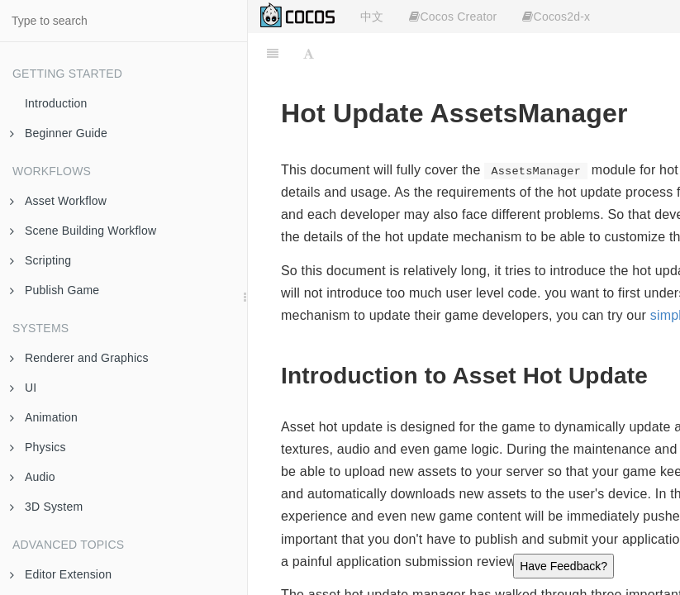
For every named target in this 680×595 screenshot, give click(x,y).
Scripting (40, 260)
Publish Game (54, 290)
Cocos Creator (453, 16)
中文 (371, 16)
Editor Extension (61, 574)
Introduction (56, 103)
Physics (38, 447)
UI (23, 387)
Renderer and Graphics (79, 357)
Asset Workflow (58, 200)
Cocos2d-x (556, 16)
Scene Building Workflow (83, 230)
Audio (32, 476)
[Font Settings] (308, 53)
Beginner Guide (58, 133)
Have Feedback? (563, 566)
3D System (46, 506)
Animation (44, 417)
